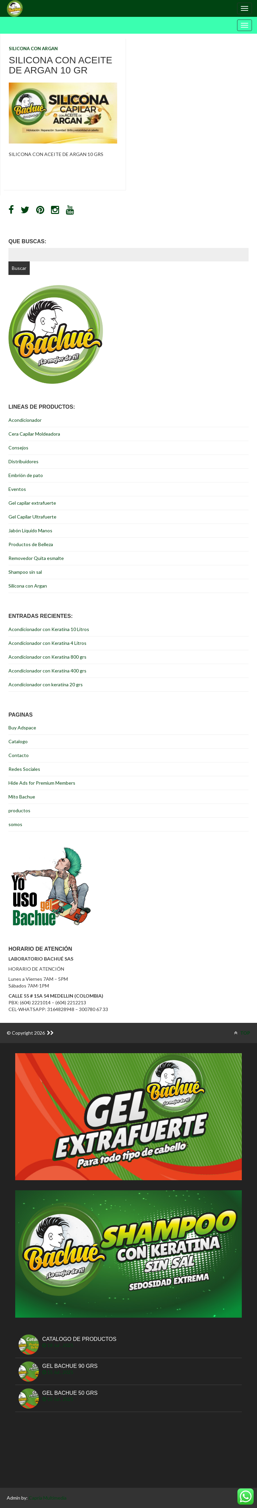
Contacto (18, 755)
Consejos (18, 447)
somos (15, 824)
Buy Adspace (22, 727)
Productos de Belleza (30, 544)
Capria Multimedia (48, 1498)
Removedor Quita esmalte (36, 558)
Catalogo (18, 741)
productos (19, 810)
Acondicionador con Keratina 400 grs (47, 670)
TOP (242, 1033)
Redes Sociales (24, 769)
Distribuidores (23, 461)
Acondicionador (25, 420)
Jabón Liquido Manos (30, 530)
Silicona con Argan (33, 48)
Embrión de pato (25, 475)
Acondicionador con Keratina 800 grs (47, 657)
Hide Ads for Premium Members (41, 783)
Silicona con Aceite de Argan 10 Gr (60, 65)
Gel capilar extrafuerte (32, 503)
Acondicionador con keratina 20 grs (45, 684)
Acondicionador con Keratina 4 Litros (47, 643)
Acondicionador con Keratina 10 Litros (48, 629)
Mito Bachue (21, 796)
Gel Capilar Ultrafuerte (32, 517)
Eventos (17, 489)
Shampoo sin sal (25, 572)
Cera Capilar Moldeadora (34, 434)
